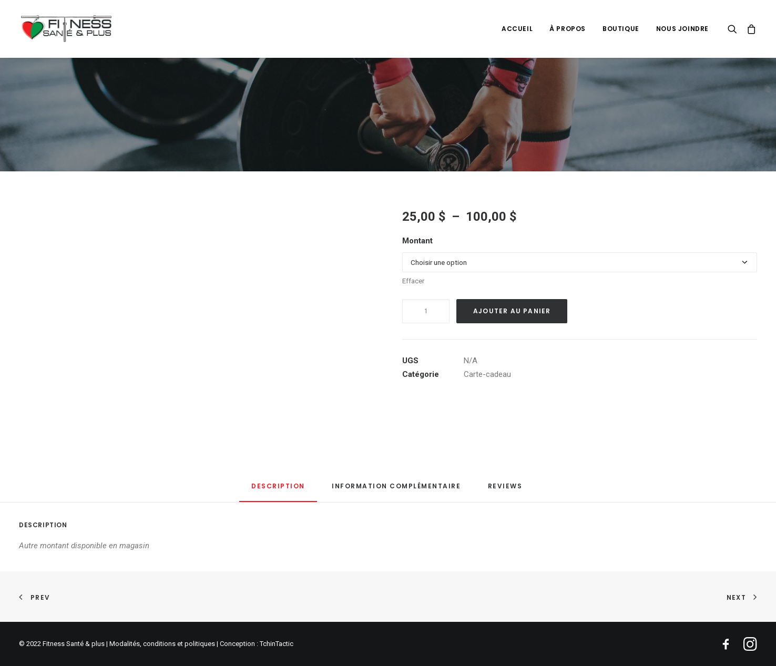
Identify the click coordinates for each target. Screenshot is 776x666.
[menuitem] (517, 28)
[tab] (396, 490)
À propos (567, 28)
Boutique (621, 28)
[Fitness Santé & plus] (67, 28)
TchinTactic (276, 644)
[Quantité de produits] (426, 311)
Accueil (517, 28)
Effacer (413, 281)
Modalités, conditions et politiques (162, 644)
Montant (417, 240)
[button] (735, 28)
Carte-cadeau (487, 374)
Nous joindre (682, 28)
